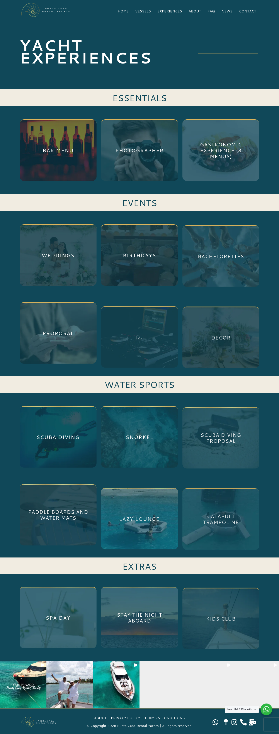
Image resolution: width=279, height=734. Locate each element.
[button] (23, 684)
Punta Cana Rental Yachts (138, 725)
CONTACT (247, 11)
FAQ (211, 11)
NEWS (227, 11)
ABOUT (195, 11)
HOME (123, 11)
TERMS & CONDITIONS (165, 717)
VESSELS (143, 11)
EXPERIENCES (169, 11)
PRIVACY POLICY (125, 717)
